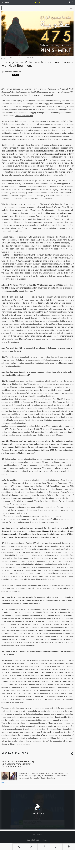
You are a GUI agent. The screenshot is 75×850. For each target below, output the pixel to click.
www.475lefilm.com (44, 95)
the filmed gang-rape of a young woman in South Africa (29, 154)
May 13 (3, 782)
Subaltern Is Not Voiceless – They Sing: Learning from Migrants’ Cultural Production (17, 764)
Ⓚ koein (44, 840)
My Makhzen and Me (65, 92)
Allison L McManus (13, 71)
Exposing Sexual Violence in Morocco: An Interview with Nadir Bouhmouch (37, 64)
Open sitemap (37, 834)
